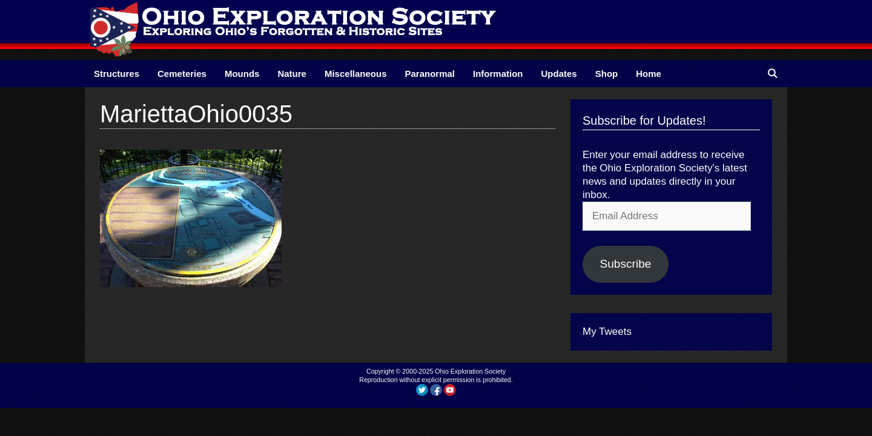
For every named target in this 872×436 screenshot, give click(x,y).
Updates (559, 73)
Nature (291, 73)
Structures (116, 73)
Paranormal (430, 73)
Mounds (242, 73)
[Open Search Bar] (772, 73)
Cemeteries (181, 73)
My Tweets (607, 331)
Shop (606, 73)
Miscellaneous (356, 73)
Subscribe (625, 263)
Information (498, 73)
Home (648, 73)
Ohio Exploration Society (470, 371)
